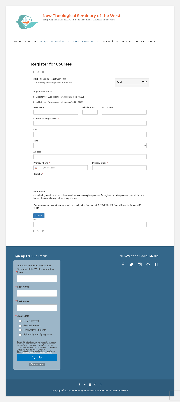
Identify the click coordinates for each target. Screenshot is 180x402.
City (35, 129)
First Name (38, 107)
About (29, 41)
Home (17, 41)
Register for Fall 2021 (44, 91)
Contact (139, 41)
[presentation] (56, 182)
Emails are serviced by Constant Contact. (37, 353)
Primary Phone (41, 163)
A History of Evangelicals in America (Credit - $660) (58, 97)
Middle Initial (88, 107)
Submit (39, 215)
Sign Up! (37, 357)
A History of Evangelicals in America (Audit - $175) (58, 102)
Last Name (107, 107)
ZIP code (37, 152)
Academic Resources (114, 41)
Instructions (39, 191)
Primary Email (100, 163)
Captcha (38, 174)
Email (20, 272)
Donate (152, 41)
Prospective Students (53, 41)
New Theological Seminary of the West (81, 15)
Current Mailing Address (46, 118)
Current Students (84, 41)
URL (35, 219)
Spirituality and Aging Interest (38, 334)
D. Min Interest (31, 321)
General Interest (32, 325)
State (35, 141)
